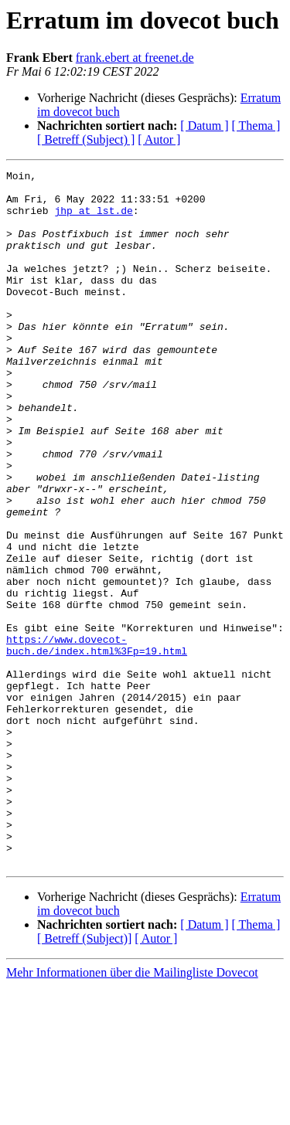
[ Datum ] (204, 125)
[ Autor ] (159, 139)
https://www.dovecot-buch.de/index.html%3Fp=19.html (96, 741)
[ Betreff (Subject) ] (86, 139)
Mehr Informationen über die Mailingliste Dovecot (132, 1111)
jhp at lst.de (93, 219)
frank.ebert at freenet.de (135, 57)
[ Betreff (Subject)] (84, 1077)
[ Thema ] (256, 125)
